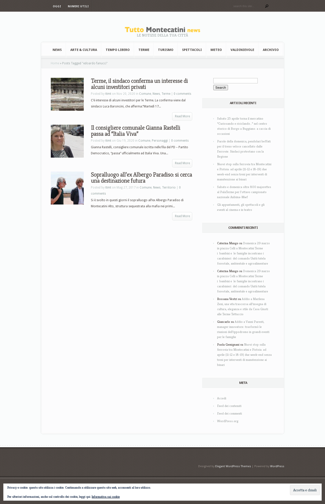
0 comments (182, 94)
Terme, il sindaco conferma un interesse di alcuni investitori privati (139, 84)
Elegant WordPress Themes (233, 466)
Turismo (165, 50)
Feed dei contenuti (229, 406)
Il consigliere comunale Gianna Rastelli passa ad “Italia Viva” (135, 131)
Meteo (216, 50)
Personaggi (160, 140)
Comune (145, 94)
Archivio (271, 50)
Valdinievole (242, 50)
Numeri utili (78, 6)
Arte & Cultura (83, 50)
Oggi (57, 6)
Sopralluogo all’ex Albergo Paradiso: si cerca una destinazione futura (141, 177)
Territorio (169, 187)
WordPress (277, 466)
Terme (143, 50)
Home (55, 63)
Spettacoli (192, 50)
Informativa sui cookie (106, 496)
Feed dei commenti (229, 413)
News (57, 50)
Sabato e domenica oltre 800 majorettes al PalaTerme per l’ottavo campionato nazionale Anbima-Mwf (244, 192)
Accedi (221, 398)
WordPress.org (227, 421)
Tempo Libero (118, 50)
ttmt (108, 94)
